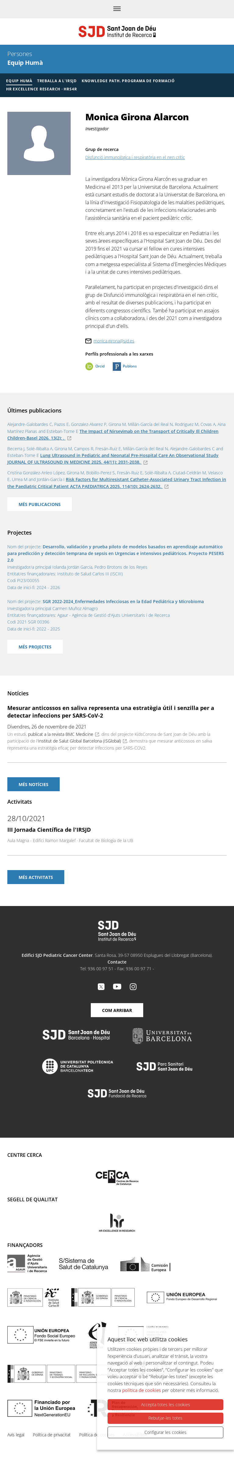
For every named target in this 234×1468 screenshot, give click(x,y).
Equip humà (19, 80)
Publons (130, 366)
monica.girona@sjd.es (114, 341)
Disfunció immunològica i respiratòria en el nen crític (135, 157)
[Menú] (117, 9)
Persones (19, 54)
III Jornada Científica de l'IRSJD (49, 829)
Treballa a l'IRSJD (57, 80)
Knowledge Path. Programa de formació (128, 80)
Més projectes (35, 647)
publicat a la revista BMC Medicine (60, 734)
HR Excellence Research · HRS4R (41, 89)
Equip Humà (25, 62)
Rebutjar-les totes (165, 1418)
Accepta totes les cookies (165, 1405)
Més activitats (36, 877)
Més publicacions (40, 504)
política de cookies (141, 1390)
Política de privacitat (52, 1435)
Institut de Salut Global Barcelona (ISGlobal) (79, 741)
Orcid (100, 366)
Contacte (117, 962)
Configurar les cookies (165, 1432)
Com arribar (117, 1010)
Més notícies (33, 784)
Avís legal (15, 1435)
